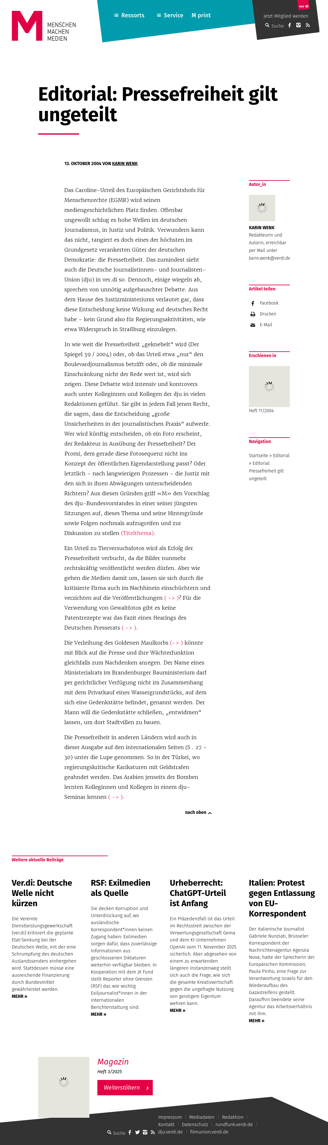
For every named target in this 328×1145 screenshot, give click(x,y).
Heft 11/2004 (269, 390)
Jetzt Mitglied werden (286, 16)
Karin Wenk (125, 163)
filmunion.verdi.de (209, 1132)
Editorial (281, 455)
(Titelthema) (137, 533)
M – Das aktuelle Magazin (128, 1057)
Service (174, 15)
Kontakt (166, 1124)
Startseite (258, 455)
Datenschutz (195, 1124)
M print (201, 15)
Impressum (170, 1117)
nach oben (195, 812)
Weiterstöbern (122, 1087)
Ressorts (132, 15)
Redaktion (232, 1117)
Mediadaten (202, 1117)
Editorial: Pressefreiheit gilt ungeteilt (266, 471)
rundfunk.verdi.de (234, 1124)
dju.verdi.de (170, 1132)
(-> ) (176, 642)
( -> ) (171, 598)
